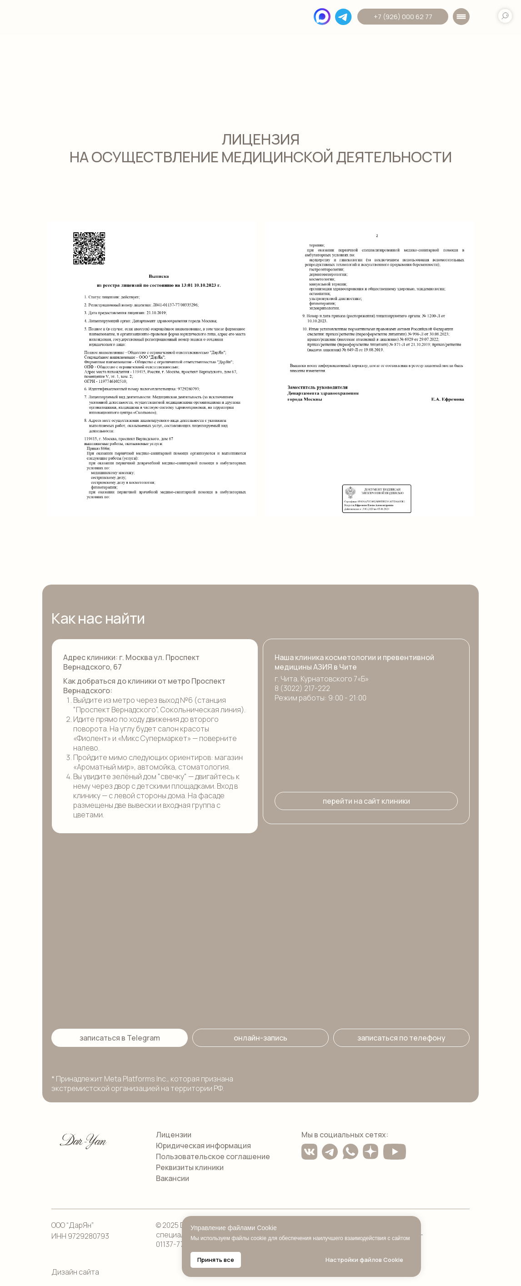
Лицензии (173, 1135)
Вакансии (172, 1178)
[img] (83, 18)
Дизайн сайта (75, 1272)
